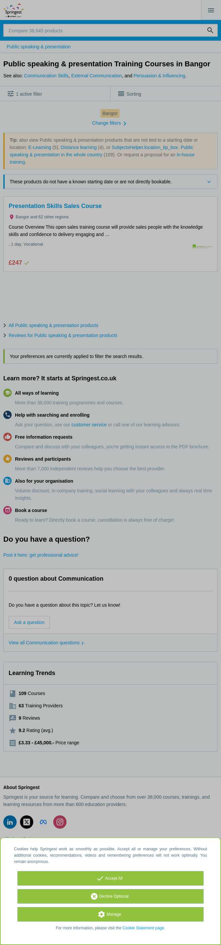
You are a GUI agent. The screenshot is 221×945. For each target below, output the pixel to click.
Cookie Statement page (143, 928)
